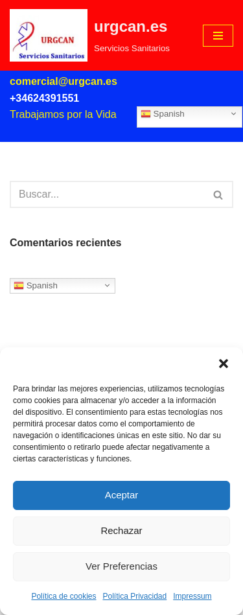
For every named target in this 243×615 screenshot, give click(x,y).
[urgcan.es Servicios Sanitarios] (90, 35)
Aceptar (122, 494)
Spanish (163, 113)
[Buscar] (107, 194)
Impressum (192, 596)
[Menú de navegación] (218, 36)
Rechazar (121, 530)
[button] (223, 363)
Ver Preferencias (121, 566)
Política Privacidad (135, 596)
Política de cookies (63, 596)
